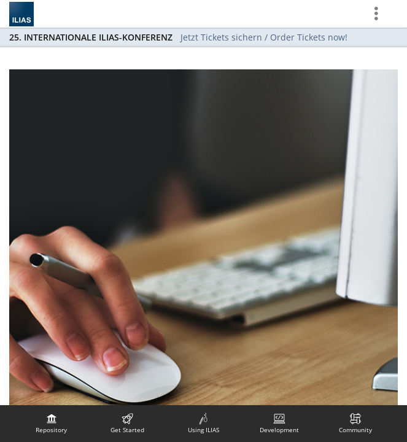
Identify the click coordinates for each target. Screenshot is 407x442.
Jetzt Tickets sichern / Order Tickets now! (263, 37)
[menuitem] (51, 423)
